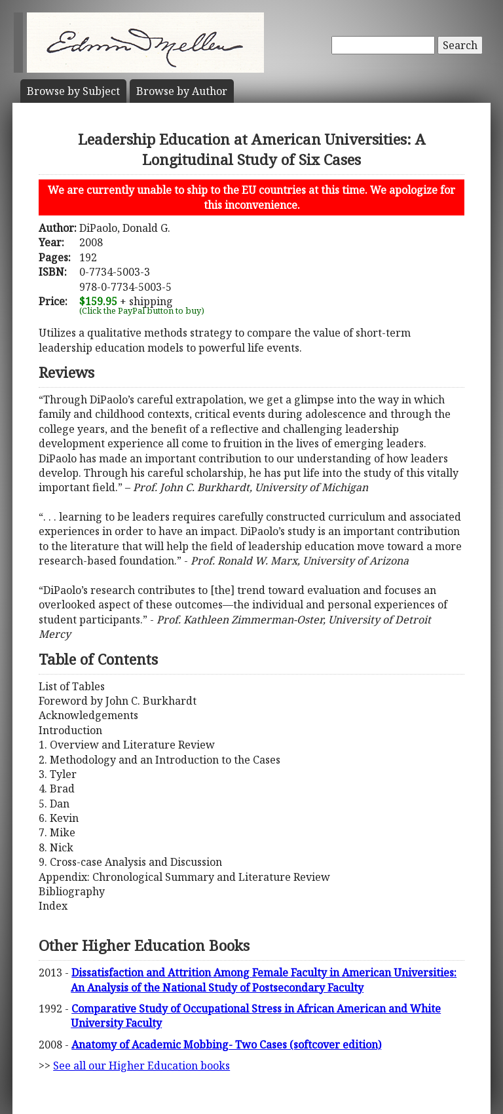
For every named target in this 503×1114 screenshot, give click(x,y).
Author (181, 91)
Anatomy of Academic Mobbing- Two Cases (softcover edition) (226, 1044)
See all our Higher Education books (141, 1065)
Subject (73, 91)
